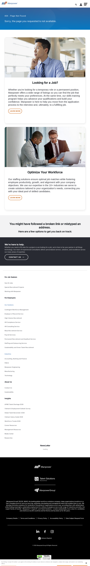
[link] (45, 531)
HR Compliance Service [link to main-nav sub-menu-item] (12, 322)
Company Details (12, 518)
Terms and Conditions (27, 518)
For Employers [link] (10, 298)
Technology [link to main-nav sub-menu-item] (8, 375)
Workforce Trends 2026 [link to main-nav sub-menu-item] (13, 421)
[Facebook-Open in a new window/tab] (45, 531)
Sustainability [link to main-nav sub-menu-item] (9, 392)
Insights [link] (8, 398)
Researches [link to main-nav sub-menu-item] (8, 438)
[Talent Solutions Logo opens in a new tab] (44, 479)
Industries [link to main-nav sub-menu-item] (8, 354)
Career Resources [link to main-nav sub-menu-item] (11, 425)
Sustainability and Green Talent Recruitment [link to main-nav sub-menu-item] (19, 347)
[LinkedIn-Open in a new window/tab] (37, 531)
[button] (85, 4)
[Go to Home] (10, 3)
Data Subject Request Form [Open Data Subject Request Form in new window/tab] (75, 518)
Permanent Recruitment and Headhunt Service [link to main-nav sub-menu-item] (20, 339)
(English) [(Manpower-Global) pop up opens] (45, 538)
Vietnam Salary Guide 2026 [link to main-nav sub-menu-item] (14, 417)
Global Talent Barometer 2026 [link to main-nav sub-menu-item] (15, 413)
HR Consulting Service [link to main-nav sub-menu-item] (12, 326)
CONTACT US (16, 257)
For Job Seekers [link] (11, 277)
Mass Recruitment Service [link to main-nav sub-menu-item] (13, 331)
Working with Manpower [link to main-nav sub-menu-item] (13, 291)
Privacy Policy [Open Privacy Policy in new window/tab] (42, 518)
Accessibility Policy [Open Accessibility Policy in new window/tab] (56, 518)
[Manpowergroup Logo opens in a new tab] (45, 491)
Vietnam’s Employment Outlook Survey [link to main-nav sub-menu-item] (17, 408)
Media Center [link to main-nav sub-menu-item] (9, 434)
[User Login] (81, 5)
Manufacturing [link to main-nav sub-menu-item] (9, 371)
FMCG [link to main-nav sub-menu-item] (7, 363)
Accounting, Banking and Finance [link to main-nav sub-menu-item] (16, 359)
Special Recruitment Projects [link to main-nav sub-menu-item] (14, 287)
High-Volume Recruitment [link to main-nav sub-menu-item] (13, 318)
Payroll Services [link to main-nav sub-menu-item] (10, 335)
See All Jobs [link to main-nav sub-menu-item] (9, 283)
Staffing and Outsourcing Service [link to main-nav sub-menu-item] (16, 343)
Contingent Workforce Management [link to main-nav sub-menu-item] (16, 310)
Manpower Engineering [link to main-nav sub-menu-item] (12, 367)
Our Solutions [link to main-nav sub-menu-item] (9, 305)
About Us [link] (8, 382)
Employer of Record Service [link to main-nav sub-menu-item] (14, 314)
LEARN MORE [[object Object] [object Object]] (15, 111)
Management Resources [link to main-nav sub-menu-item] (13, 429)
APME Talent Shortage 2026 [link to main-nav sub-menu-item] (14, 404)
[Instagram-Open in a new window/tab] (52, 531)
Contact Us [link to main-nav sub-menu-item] (8, 388)
